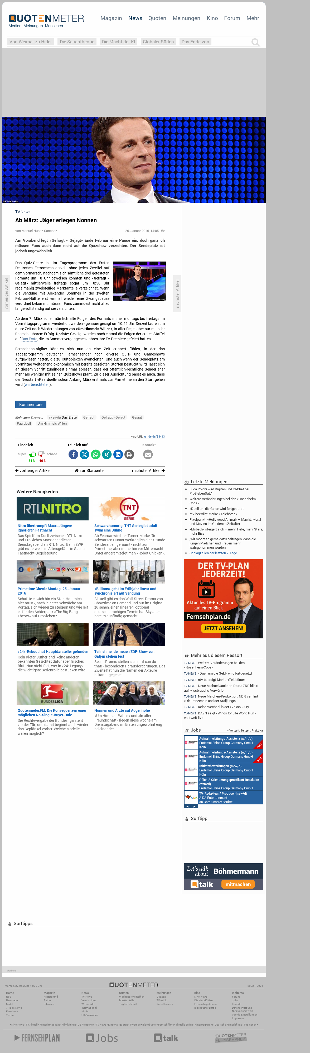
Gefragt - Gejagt (113, 417)
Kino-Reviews (165, 1004)
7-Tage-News (14, 1007)
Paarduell (24, 423)
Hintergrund (51, 996)
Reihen (48, 1000)
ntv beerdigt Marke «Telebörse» (213, 513)
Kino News (17, 1024)
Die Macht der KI (118, 42)
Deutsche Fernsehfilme (228, 1024)
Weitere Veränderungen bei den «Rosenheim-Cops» (223, 500)
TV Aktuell (32, 1024)
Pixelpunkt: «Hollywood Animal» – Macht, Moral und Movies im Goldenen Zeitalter (225, 521)
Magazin (111, 18)
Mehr (252, 18)
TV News (101, 1024)
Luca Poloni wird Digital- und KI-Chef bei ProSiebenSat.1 (219, 491)
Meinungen (186, 18)
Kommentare (30, 404)
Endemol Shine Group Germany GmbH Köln (224, 742)
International (89, 1007)
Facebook (12, 1011)
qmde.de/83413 (154, 436)
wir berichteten (37, 384)
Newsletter (12, 1000)
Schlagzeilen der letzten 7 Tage (213, 553)
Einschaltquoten (118, 1024)
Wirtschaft (87, 1004)
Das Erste (29, 338)
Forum (232, 18)
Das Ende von (195, 42)
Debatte (161, 996)
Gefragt (89, 417)
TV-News (86, 996)
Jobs (235, 1000)
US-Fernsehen (89, 1015)
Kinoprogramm (204, 1024)
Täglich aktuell (128, 1004)
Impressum (238, 1018)
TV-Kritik (162, 1000)
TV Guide (135, 1024)
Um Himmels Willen (52, 423)
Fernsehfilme (166, 1024)
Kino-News (200, 996)
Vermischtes (88, 1000)
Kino (212, 18)
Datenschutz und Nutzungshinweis (242, 1009)
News (135, 18)
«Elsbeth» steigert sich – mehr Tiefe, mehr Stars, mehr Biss (226, 531)
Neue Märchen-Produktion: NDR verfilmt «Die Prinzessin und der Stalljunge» (221, 698)
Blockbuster (149, 1024)
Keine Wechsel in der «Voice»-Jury (216, 707)
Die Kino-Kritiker (203, 1000)
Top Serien (250, 1024)
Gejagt (137, 417)
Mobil (9, 1004)
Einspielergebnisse (205, 1004)
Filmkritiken (69, 1024)
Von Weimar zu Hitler (30, 42)
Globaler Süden (158, 42)
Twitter (10, 1015)
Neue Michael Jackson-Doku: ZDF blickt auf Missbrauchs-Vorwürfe (221, 688)
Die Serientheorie (77, 42)
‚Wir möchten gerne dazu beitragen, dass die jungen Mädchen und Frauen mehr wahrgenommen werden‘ (223, 543)
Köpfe (84, 1011)
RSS (8, 996)
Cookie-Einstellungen (245, 1014)
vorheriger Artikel (33, 470)
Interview (49, 1004)
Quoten (157, 18)
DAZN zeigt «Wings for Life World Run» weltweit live (220, 715)
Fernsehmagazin (50, 1024)
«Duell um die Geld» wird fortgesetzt (217, 508)
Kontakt (236, 1004)
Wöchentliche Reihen (131, 996)
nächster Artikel (148, 470)
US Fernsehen (86, 1024)
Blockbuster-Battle (205, 1007)
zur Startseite (89, 470)
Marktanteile (126, 1000)
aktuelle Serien (184, 1024)
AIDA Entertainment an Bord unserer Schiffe (216, 797)
